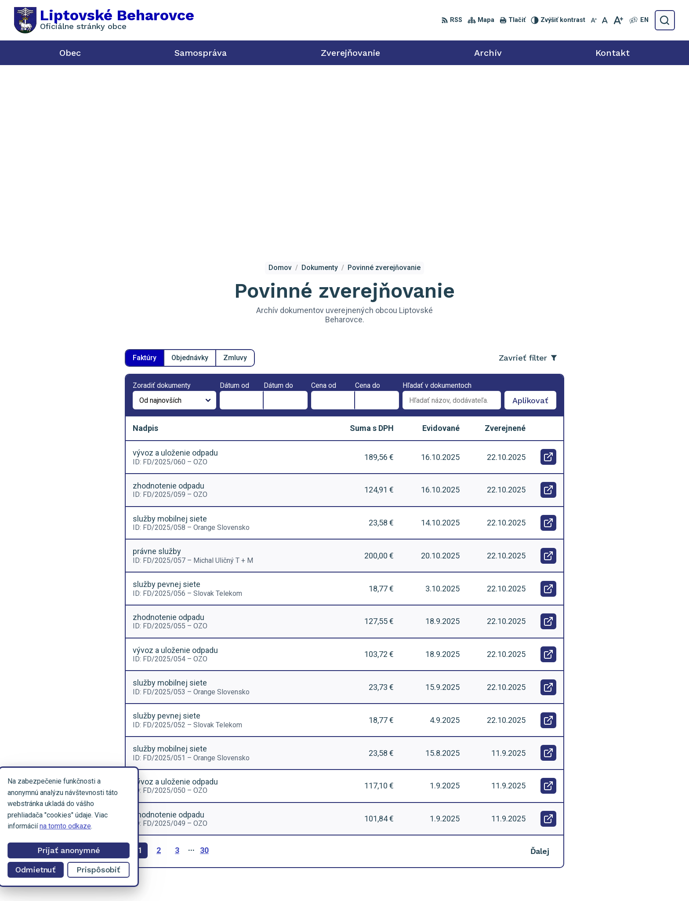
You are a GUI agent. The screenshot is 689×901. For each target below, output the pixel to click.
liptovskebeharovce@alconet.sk (617, 837)
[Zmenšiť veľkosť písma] (593, 20)
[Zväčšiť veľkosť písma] (618, 20)
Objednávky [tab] (189, 182)
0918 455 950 (589, 828)
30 (204, 674)
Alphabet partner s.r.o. (388, 878)
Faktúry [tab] (144, 182)
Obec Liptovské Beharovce (521, 878)
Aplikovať (534, 227)
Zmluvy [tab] (235, 182)
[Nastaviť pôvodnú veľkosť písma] (604, 20)
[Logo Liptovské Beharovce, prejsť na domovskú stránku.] (104, 20)
